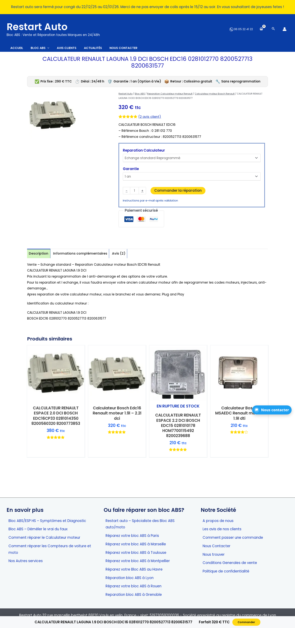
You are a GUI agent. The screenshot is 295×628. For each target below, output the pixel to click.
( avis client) (150, 118)
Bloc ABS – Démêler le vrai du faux (38, 529)
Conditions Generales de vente (230, 562)
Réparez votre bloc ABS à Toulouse (136, 552)
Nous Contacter (216, 546)
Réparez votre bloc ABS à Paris (132, 535)
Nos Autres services (25, 560)
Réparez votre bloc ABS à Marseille (136, 544)
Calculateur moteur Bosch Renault (215, 95)
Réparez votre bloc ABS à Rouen (133, 586)
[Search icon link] (273, 29)
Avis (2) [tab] (122, 255)
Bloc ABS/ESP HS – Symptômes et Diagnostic (47, 520)
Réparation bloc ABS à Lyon (130, 577)
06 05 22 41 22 (241, 29)
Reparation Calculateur (144, 152)
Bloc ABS (140, 95)
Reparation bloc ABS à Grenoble (134, 594)
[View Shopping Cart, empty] (261, 29)
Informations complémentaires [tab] (82, 255)
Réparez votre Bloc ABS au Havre (134, 569)
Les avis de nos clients (222, 529)
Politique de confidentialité (226, 571)
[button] (272, 409)
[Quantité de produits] (134, 192)
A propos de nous (218, 520)
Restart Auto (37, 27)
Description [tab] (39, 255)
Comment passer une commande (233, 537)
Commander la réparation (178, 191)
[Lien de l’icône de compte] (285, 29)
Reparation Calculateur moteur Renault (169, 95)
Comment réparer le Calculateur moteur (44, 537)
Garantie (131, 170)
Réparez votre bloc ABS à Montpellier (138, 560)
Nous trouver (214, 554)
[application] (53, 49)
